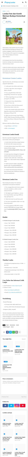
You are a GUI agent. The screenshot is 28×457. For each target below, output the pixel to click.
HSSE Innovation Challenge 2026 (10, 6)
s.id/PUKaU (14, 125)
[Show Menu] (2, 2)
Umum (12, 326)
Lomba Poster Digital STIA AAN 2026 (20, 438)
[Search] (26, 2)
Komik (17, 325)
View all (23, 339)
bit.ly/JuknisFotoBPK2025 (13, 290)
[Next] (26, 6)
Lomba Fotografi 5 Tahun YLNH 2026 (7, 453)
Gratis (8, 11)
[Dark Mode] (23, 2)
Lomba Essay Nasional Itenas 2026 (8, 350)
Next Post (23, 396)
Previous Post (5, 396)
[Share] (24, 22)
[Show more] (19, 332)
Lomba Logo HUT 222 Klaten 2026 (19, 424)
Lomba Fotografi (6, 326)
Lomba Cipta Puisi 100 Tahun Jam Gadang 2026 (7, 438)
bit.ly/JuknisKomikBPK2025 (15, 292)
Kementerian (12, 325)
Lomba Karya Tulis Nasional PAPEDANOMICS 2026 (7, 367)
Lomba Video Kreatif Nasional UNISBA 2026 (20, 454)
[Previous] (24, 6)
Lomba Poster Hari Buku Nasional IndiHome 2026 (19, 351)
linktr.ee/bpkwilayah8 (17, 285)
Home (4, 11)
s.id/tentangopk (11, 128)
